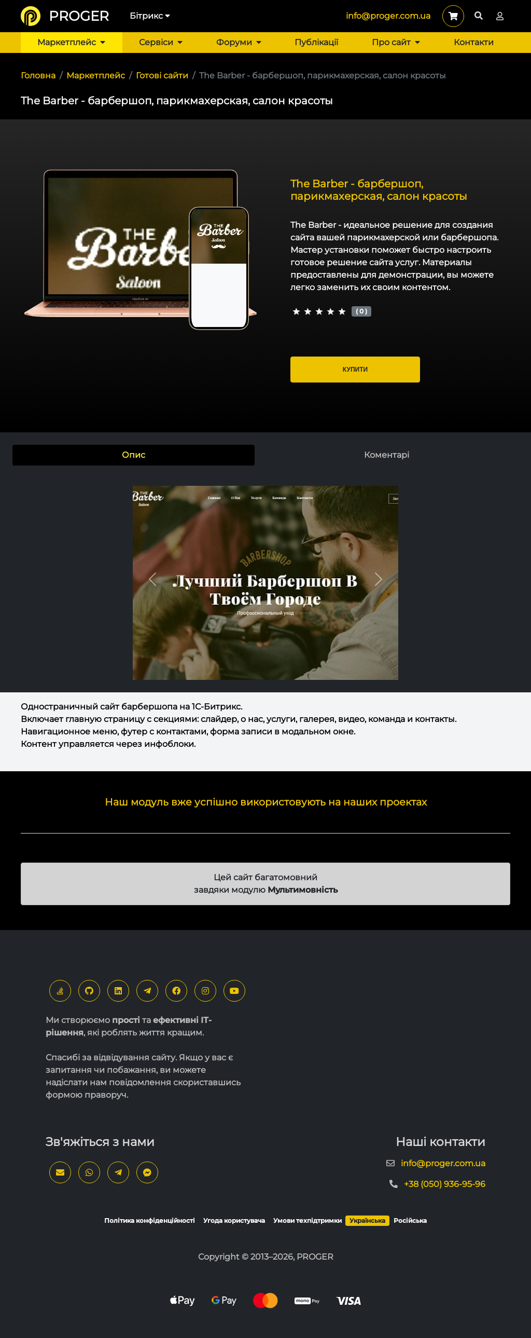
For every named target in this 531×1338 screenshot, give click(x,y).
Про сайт (396, 42)
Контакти (474, 42)
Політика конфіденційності (149, 1220)
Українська (367, 1220)
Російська (410, 1220)
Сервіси (161, 42)
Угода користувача (234, 1220)
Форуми (238, 42)
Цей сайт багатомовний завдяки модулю (266, 883)
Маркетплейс (71, 42)
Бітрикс (150, 16)
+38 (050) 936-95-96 (444, 1184)
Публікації (316, 42)
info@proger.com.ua (388, 16)
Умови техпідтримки (307, 1220)
